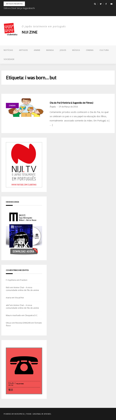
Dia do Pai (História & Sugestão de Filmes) (71, 102)
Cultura (104, 50)
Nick (8, 287)
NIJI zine (29, 32)
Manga (50, 50)
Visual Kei (19, 297)
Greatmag (36, 414)
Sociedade (9, 59)
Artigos (23, 50)
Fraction (23, 280)
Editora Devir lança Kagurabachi (19, 8)
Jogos (63, 50)
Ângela (53, 106)
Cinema (89, 50)
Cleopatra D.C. (31, 315)
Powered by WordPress (14, 414)
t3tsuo (9, 322)
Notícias (8, 50)
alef (8, 305)
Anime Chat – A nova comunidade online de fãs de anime (22, 288)
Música (76, 50)
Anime (37, 50)
